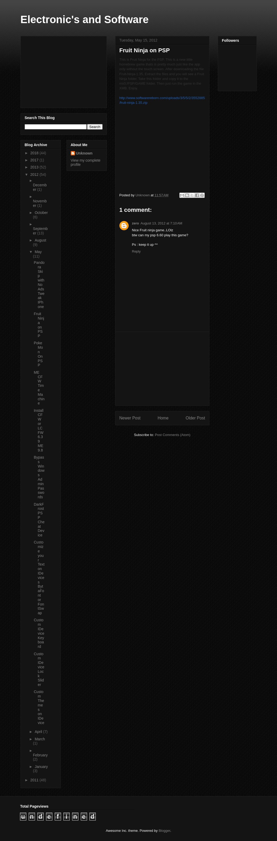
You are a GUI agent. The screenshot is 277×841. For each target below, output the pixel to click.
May (38, 252)
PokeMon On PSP (38, 354)
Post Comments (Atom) (172, 435)
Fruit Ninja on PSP (39, 325)
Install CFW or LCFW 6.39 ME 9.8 (38, 430)
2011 (34, 780)
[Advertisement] (162, 369)
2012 (34, 174)
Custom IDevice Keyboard (39, 633)
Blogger (164, 831)
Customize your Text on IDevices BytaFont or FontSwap (39, 577)
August (40, 240)
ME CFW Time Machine (39, 388)
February (40, 755)
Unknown (84, 153)
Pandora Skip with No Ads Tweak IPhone (39, 284)
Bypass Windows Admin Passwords (39, 477)
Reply (136, 251)
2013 (34, 167)
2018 (34, 153)
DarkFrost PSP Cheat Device (39, 519)
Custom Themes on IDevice (39, 707)
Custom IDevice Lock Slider (39, 669)
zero (135, 223)
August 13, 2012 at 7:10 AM (161, 223)
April (39, 732)
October (41, 213)
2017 (34, 160)
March (40, 739)
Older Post (195, 418)
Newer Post (130, 418)
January (41, 767)
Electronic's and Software (85, 19)
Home (163, 418)
